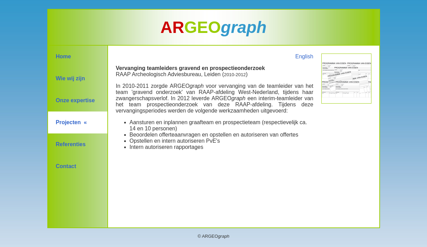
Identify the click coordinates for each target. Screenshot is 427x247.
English (304, 56)
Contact (66, 166)
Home (63, 56)
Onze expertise (75, 100)
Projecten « (71, 122)
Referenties (71, 144)
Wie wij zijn (70, 78)
